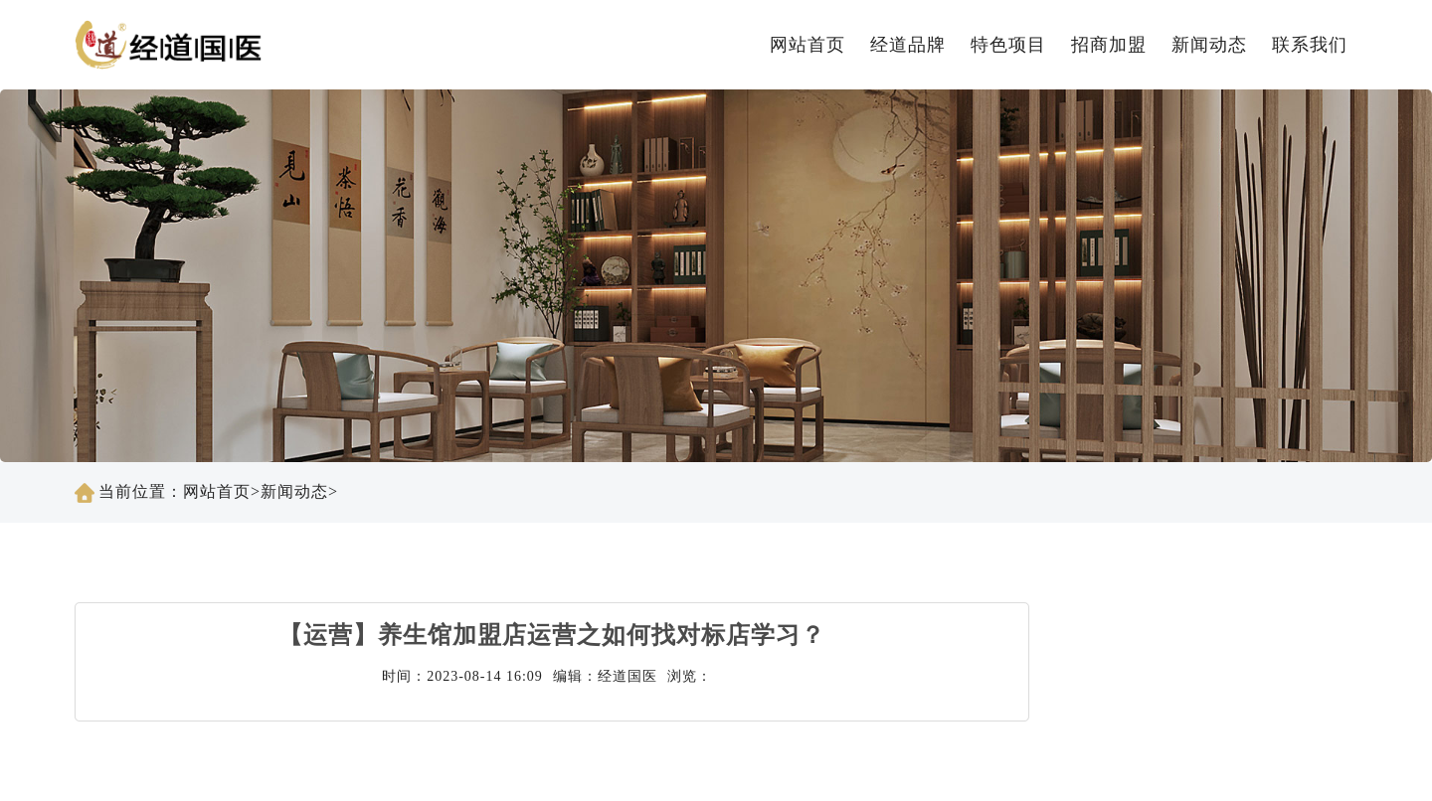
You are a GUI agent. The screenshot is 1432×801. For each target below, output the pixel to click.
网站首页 (807, 45)
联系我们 (1309, 45)
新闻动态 (1209, 45)
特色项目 (1008, 45)
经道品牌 (908, 45)
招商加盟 (1109, 45)
